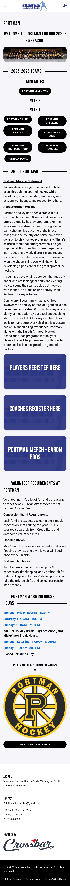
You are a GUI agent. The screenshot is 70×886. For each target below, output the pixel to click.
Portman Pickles (18, 130)
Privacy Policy (32, 879)
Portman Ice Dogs (52, 134)
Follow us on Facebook (35, 744)
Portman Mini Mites (35, 91)
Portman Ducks (18, 158)
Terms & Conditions (55, 879)
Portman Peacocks (52, 147)
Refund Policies (12, 879)
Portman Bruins (18, 119)
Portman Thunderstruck (18, 147)
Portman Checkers (52, 121)
